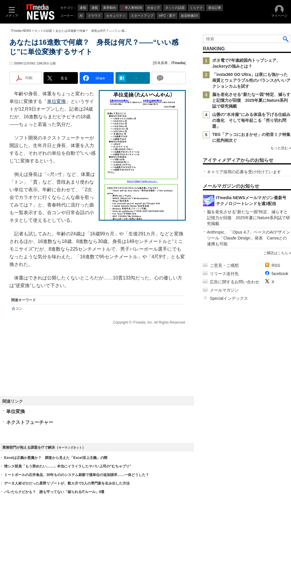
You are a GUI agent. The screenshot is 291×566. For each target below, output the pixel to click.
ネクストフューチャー (29, 422)
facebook (280, 273)
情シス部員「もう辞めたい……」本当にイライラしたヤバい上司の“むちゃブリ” (67, 466)
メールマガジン (224, 290)
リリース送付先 (224, 273)
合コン (17, 309)
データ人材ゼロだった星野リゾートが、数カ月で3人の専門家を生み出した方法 (67, 483)
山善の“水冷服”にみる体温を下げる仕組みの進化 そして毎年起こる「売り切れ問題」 (251, 120)
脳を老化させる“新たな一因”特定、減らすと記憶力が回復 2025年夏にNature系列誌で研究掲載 (251, 100)
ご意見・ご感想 (224, 265)
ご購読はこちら (275, 253)
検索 (286, 39)
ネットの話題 (43, 30)
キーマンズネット (70, 447)
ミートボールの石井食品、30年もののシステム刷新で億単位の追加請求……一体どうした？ (76, 475)
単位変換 (56, 101)
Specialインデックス (229, 298)
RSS (276, 265)
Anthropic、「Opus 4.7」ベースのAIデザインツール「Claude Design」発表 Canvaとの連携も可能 (248, 238)
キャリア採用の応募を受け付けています (244, 171)
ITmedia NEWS (21, 30)
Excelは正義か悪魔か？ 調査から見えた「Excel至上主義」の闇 (55, 458)
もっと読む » (280, 148)
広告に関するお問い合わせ (234, 281)
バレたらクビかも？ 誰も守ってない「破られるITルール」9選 (54, 492)
